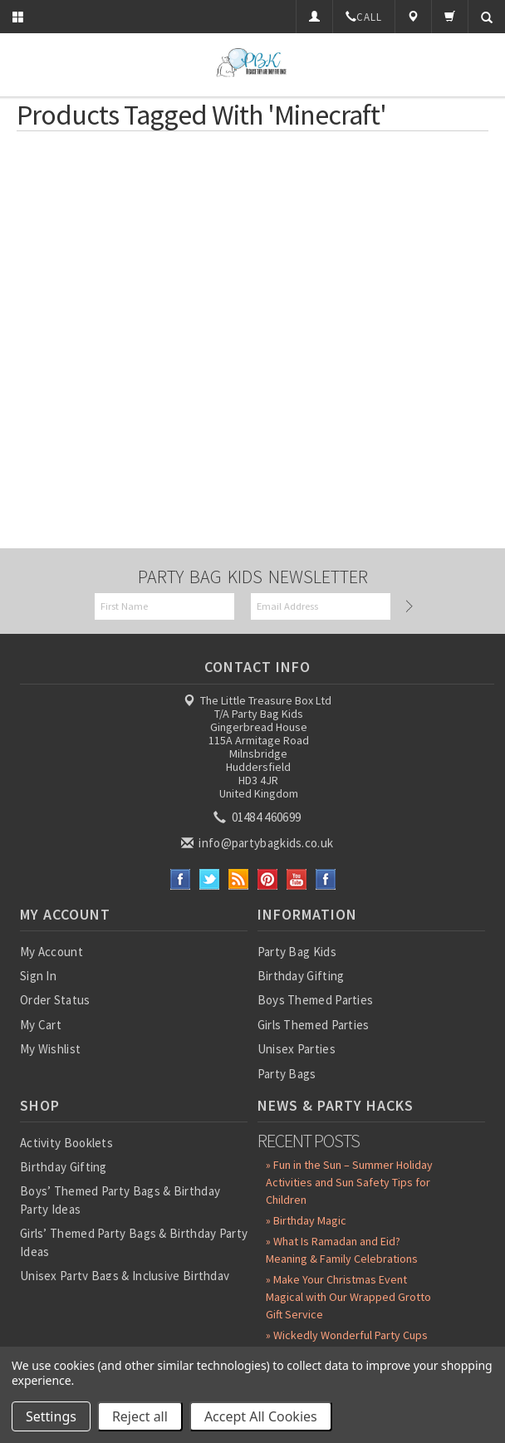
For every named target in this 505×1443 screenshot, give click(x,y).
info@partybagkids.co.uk (258, 843)
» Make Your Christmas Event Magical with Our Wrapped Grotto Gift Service (348, 1297)
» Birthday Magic (306, 1220)
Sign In (38, 976)
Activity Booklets (66, 1143)
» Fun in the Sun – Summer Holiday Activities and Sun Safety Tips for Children (349, 1182)
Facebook (180, 879)
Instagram (326, 879)
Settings (51, 1416)
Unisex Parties (296, 1049)
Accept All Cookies (260, 1416)
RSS (238, 879)
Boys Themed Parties (315, 1000)
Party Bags (286, 1074)
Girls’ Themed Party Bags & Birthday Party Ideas (134, 1242)
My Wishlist (50, 1049)
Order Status (55, 1000)
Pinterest (267, 879)
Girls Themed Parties (313, 1025)
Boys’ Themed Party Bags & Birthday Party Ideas (120, 1199)
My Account (51, 952)
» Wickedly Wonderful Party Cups (347, 1335)
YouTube (297, 879)
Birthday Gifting (301, 976)
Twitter (209, 879)
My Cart (40, 1025)
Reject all (140, 1416)
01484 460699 (258, 817)
